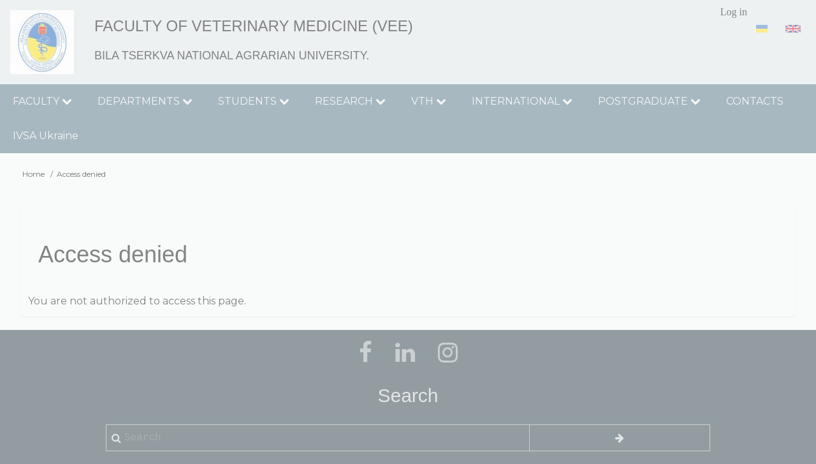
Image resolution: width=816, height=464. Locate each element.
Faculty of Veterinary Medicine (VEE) (253, 25)
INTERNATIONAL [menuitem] (522, 101)
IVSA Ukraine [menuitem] (45, 136)
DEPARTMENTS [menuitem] (145, 101)
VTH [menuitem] (428, 101)
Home (33, 174)
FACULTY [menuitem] (42, 101)
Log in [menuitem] (733, 11)
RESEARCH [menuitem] (350, 101)
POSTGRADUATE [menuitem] (649, 101)
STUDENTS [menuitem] (253, 101)
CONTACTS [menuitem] (754, 101)
